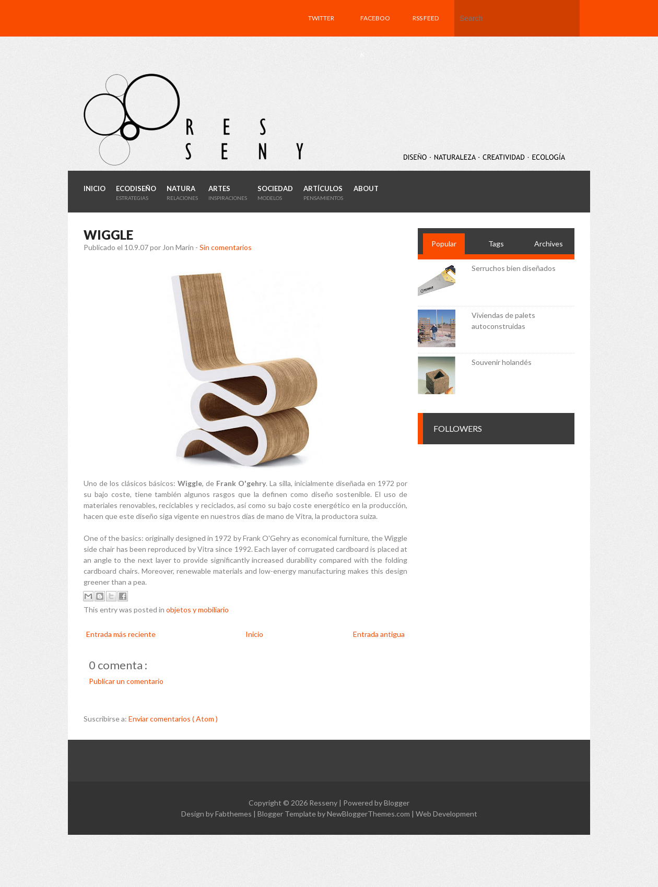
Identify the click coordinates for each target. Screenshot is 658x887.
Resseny (324, 802)
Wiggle (108, 234)
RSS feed (426, 18)
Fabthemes (234, 813)
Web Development (446, 813)
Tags (496, 243)
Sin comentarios (225, 247)
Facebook (375, 36)
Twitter (321, 18)
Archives (548, 243)
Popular (443, 243)
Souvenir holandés (502, 362)
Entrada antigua (379, 634)
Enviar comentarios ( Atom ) (173, 718)
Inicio (254, 634)
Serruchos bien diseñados (514, 268)
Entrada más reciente (121, 634)
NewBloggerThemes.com (369, 813)
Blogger (396, 802)
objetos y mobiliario (197, 609)
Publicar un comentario (126, 681)
